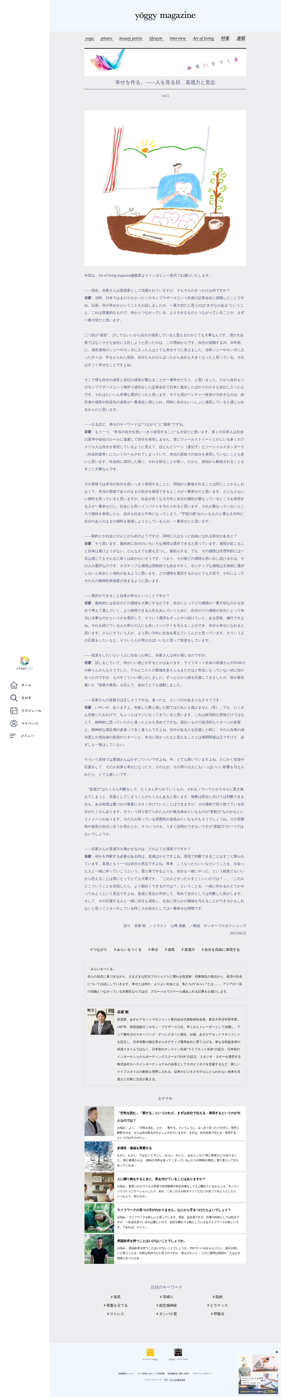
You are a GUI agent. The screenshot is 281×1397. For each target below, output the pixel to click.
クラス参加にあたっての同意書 (151, 1373)
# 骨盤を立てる (116, 1305)
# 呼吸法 (217, 1314)
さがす (20, 697)
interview (178, 38)
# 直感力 (188, 950)
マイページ (24, 723)
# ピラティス (217, 1305)
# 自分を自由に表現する (221, 950)
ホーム (20, 685)
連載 (240, 38)
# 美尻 (116, 1297)
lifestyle (156, 38)
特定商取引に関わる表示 (178, 1373)
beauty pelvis (131, 38)
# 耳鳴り (166, 1297)
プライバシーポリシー (202, 1373)
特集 (225, 38)
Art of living (204, 38)
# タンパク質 (166, 1314)
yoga (90, 38)
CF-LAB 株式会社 (177, 1379)
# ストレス (115, 1314)
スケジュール (25, 710)
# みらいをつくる (128, 950)
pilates (107, 38)
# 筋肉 (218, 1297)
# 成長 (170, 950)
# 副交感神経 (166, 1305)
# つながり (98, 950)
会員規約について (126, 1373)
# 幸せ (153, 950)
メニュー (22, 735)
